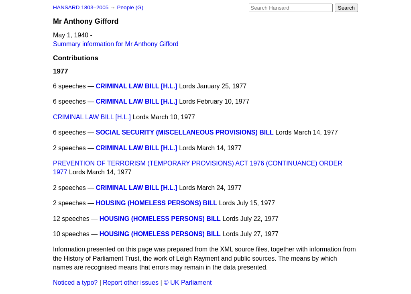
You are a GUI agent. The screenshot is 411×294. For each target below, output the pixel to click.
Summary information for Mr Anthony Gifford (116, 44)
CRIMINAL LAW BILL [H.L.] (136, 86)
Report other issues (131, 282)
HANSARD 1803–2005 (80, 7)
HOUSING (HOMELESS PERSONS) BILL (156, 203)
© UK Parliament (188, 282)
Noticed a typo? (75, 282)
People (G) (130, 7)
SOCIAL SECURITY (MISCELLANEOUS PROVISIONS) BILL (185, 132)
